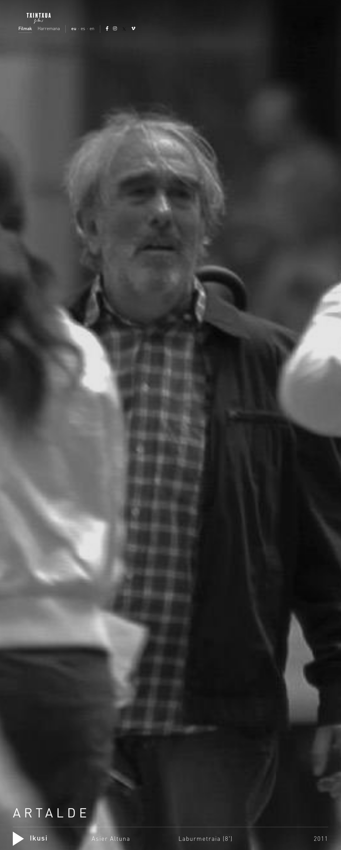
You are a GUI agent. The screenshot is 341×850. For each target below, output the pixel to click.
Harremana (49, 28)
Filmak (25, 28)
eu (73, 28)
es (83, 28)
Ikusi (30, 837)
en (92, 28)
